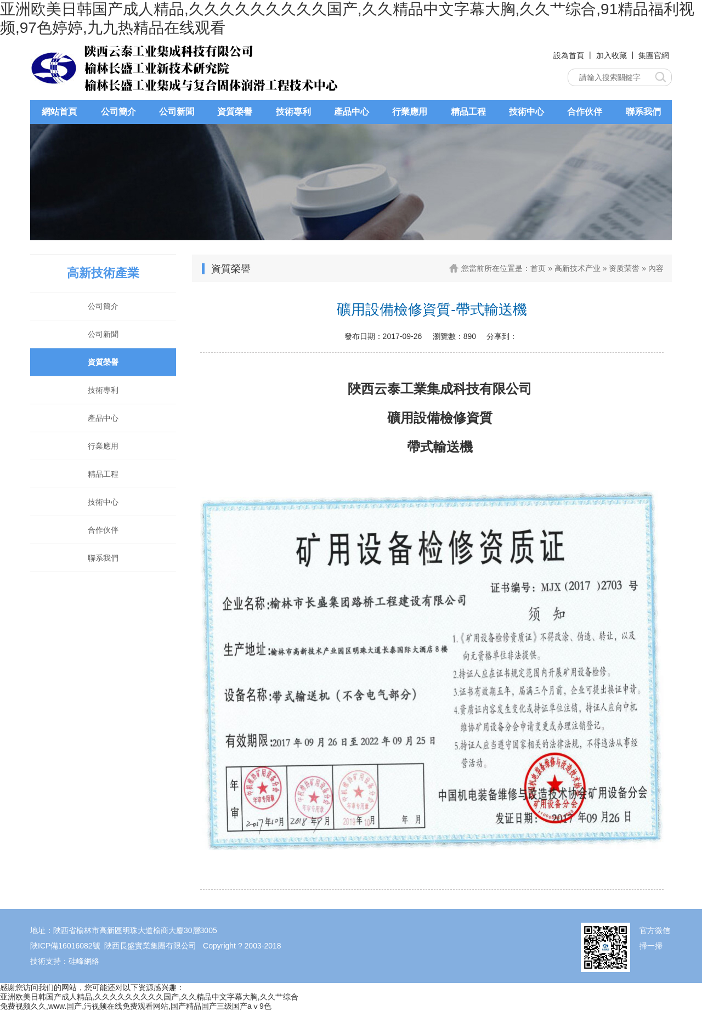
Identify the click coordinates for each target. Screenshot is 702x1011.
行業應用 (409, 111)
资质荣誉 (624, 268)
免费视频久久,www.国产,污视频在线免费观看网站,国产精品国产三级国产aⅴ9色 (135, 1006)
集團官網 (653, 55)
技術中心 (526, 111)
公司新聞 (176, 111)
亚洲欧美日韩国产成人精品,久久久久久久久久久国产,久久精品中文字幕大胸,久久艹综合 (149, 996)
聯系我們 (643, 111)
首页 (538, 268)
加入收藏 (611, 55)
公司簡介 (118, 111)
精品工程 (468, 111)
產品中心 (351, 111)
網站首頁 (59, 111)
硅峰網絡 (84, 961)
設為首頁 (568, 55)
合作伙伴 (584, 111)
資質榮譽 (234, 111)
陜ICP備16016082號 (65, 945)
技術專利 (293, 111)
